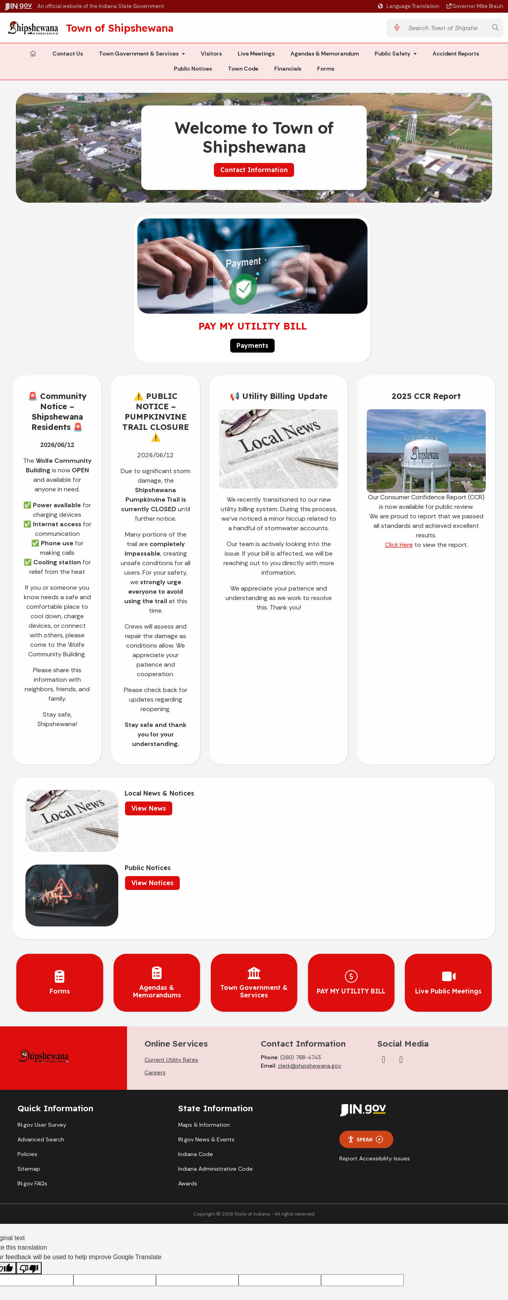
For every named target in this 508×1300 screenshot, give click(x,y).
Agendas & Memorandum (325, 56)
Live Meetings (256, 56)
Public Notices (193, 71)
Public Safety (392, 56)
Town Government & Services (139, 56)
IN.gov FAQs (32, 1096)
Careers (154, 985)
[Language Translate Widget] (409, 6)
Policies (27, 1067)
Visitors (211, 56)
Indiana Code (195, 1067)
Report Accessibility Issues (374, 1072)
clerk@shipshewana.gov (309, 979)
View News (132, 811)
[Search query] (446, 29)
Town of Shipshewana (127, 29)
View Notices (364, 811)
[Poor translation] (29, 1181)
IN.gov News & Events (206, 1052)
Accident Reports (456, 56)
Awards (187, 1096)
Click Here (399, 548)
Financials (287, 71)
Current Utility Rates (171, 972)
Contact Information (254, 172)
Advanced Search (40, 1052)
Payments (252, 348)
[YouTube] (401, 972)
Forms (325, 71)
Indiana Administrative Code (215, 1081)
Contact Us (67, 56)
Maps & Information (204, 1037)
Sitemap (28, 1081)
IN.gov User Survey (41, 1037)
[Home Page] (33, 56)
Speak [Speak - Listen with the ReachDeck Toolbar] (365, 1052)
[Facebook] (383, 972)
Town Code (243, 71)
